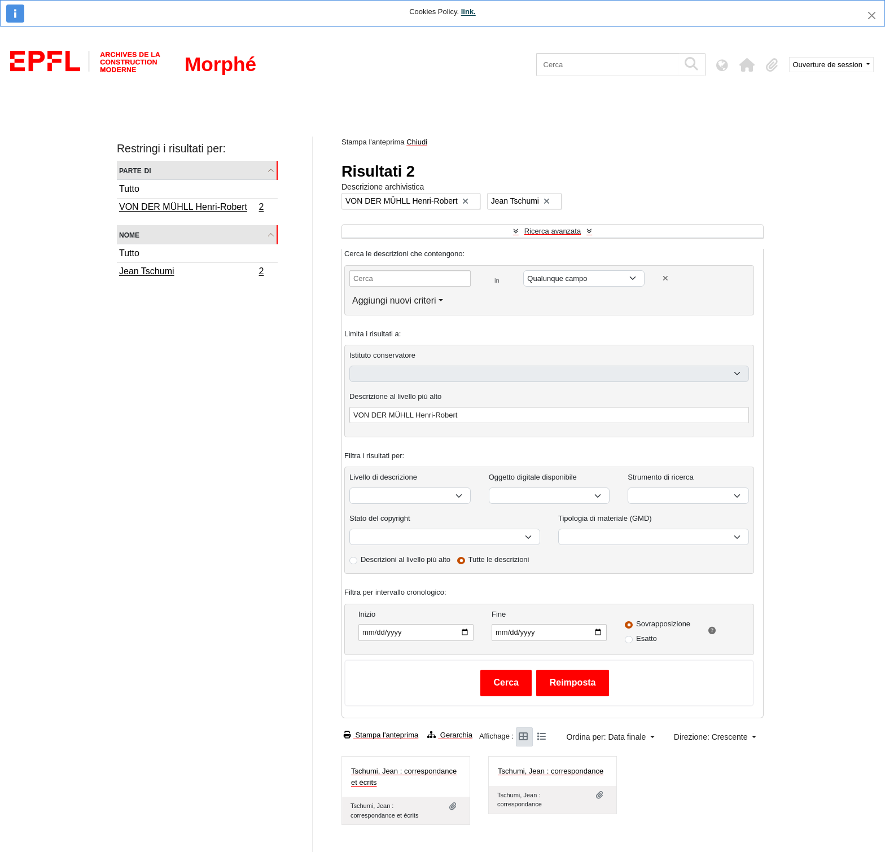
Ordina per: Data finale (607, 736)
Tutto (129, 189)
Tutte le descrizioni (498, 559)
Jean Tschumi (191, 272)
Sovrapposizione (663, 624)
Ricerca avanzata (552, 231)
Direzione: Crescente (712, 736)
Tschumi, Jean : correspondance (550, 771)
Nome (129, 234)
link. (468, 11)
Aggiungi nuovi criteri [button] (394, 300)
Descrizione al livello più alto (395, 396)
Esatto (646, 638)
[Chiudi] (871, 15)
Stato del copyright (379, 518)
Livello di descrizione (383, 477)
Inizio (366, 614)
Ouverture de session (829, 64)
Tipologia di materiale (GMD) (605, 518)
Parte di (135, 170)
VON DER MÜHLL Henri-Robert (191, 208)
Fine (499, 614)
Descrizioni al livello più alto (405, 559)
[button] (747, 65)
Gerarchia (449, 735)
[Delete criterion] (665, 278)
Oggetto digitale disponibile (533, 477)
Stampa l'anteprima (381, 735)
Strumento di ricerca (660, 477)
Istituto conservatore (382, 355)
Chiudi (416, 142)
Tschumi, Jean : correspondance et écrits (404, 777)
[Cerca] (607, 64)
